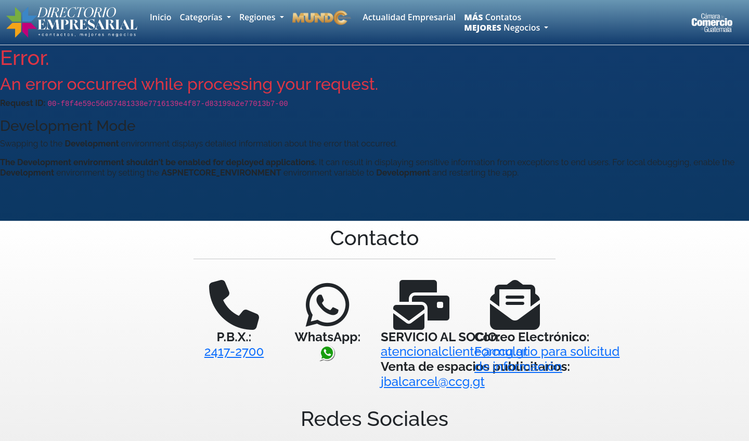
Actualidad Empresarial (409, 17)
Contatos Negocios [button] (503, 22)
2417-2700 (234, 351)
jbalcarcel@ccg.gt (433, 381)
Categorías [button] (202, 17)
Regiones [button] (258, 17)
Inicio (161, 17)
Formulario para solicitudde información (546, 359)
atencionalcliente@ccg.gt (454, 351)
